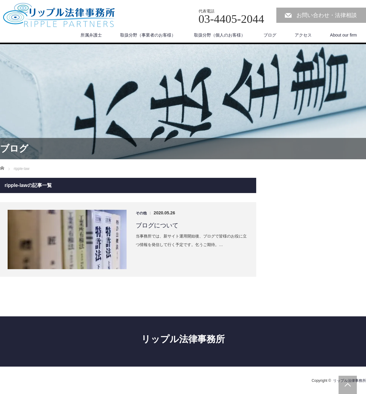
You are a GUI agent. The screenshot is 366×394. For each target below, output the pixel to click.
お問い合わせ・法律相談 (326, 15)
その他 (141, 213)
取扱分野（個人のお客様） (219, 35)
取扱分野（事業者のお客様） (148, 35)
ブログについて (157, 225)
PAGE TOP (348, 385)
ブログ (270, 35)
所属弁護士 (91, 35)
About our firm (343, 35)
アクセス (303, 35)
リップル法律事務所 (183, 339)
